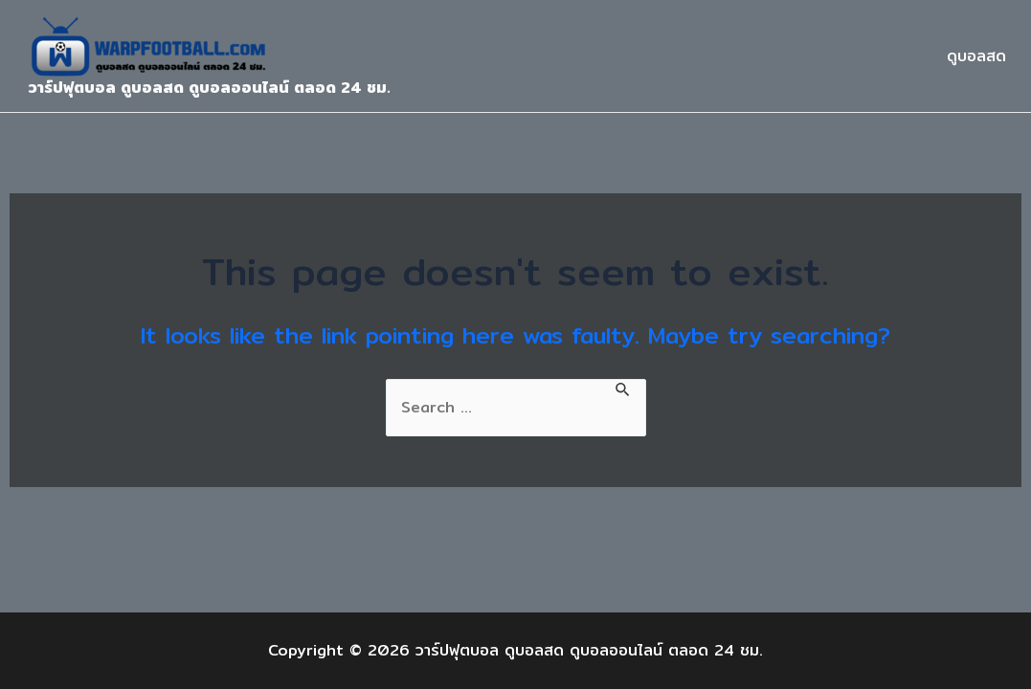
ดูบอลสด (976, 56)
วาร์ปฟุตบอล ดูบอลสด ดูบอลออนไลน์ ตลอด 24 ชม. (210, 88)
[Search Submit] (623, 388)
